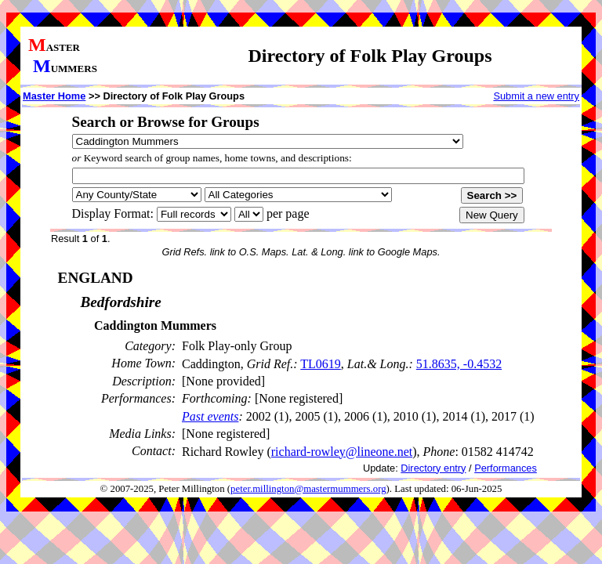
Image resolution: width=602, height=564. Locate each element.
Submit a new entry (536, 96)
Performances (505, 468)
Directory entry (433, 468)
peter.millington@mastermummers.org (308, 488)
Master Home (54, 96)
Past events (210, 416)
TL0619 (320, 364)
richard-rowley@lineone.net (341, 451)
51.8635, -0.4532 (459, 364)
